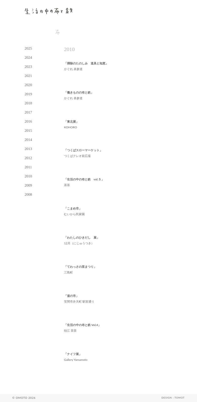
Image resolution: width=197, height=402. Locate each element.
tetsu (79, 32)
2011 (28, 167)
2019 (28, 94)
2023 (28, 67)
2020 (28, 85)
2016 (28, 121)
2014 (28, 140)
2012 (28, 158)
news (32, 32)
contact (108, 32)
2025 (28, 48)
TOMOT (180, 397)
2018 (28, 103)
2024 (28, 57)
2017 (28, 112)
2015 (28, 131)
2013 (28, 149)
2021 (28, 76)
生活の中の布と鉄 (49, 11)
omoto (164, 11)
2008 (28, 194)
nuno (57, 32)
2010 (28, 176)
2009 (28, 185)
